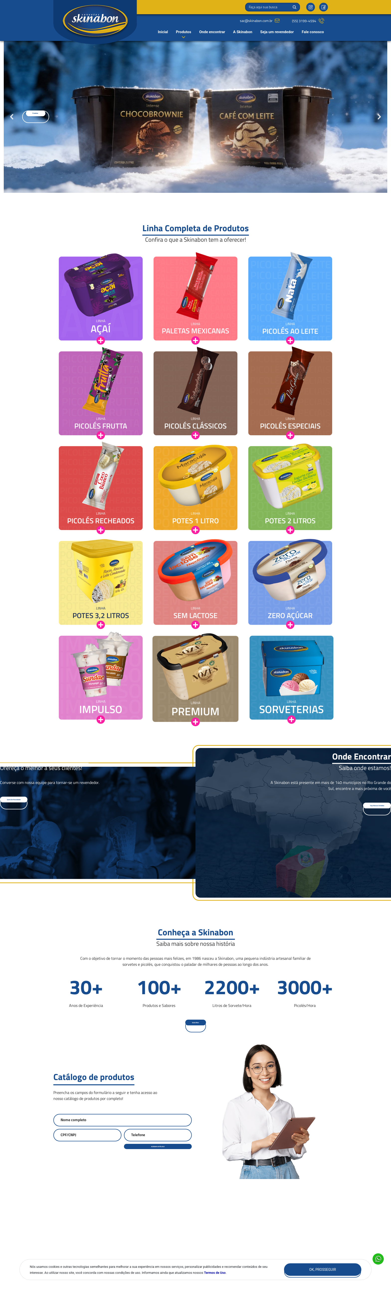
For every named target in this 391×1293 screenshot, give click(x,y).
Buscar (294, 7)
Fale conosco (313, 32)
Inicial (163, 32)
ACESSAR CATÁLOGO (158, 1148)
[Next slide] (379, 117)
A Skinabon (242, 32)
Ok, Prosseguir (322, 1270)
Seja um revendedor (277, 32)
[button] (42, 116)
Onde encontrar (212, 32)
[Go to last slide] (12, 117)
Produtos (183, 32)
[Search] (272, 7)
